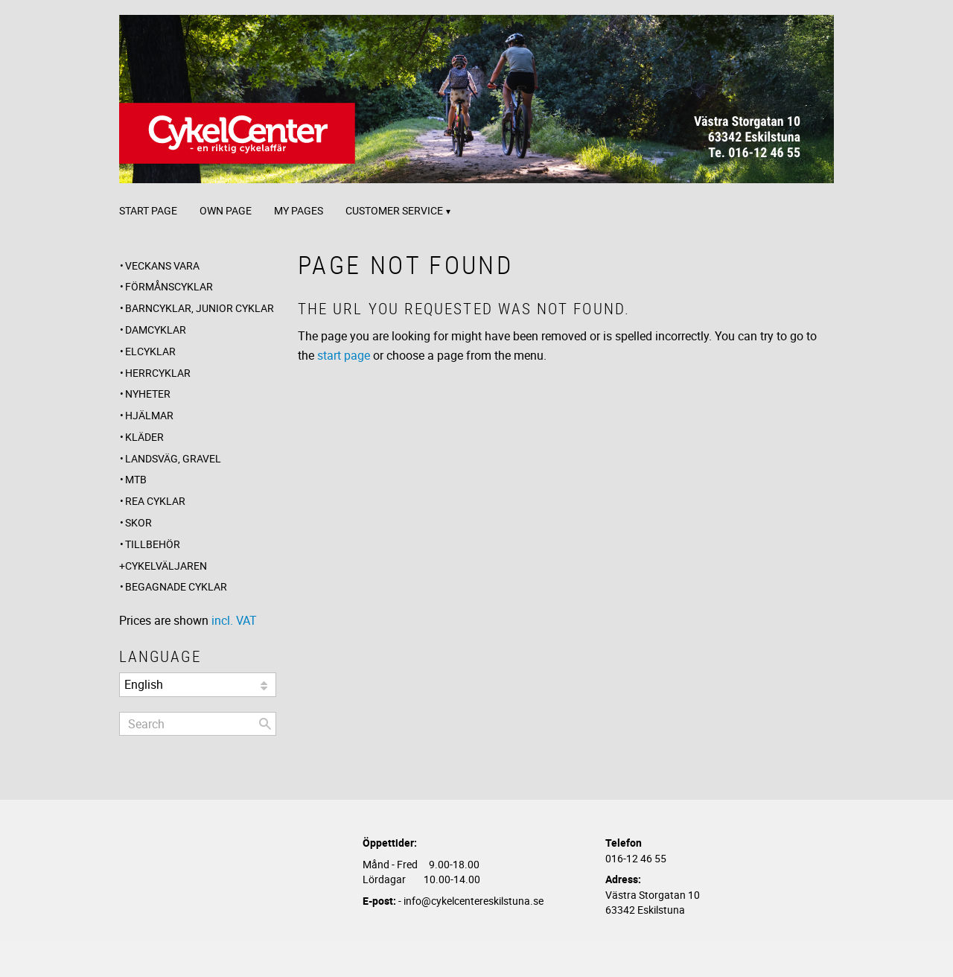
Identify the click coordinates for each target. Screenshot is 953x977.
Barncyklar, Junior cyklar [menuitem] (199, 308)
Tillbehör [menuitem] (152, 544)
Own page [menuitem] (226, 210)
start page (343, 355)
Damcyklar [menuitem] (155, 329)
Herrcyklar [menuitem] (158, 373)
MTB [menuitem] (136, 479)
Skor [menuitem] (138, 522)
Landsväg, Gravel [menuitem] (173, 458)
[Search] (265, 724)
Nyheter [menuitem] (147, 393)
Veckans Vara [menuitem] (162, 265)
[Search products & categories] (197, 724)
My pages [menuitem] (298, 210)
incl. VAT (234, 620)
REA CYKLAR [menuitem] (155, 501)
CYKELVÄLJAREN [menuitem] (166, 565)
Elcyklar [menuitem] (150, 351)
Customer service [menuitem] (394, 210)
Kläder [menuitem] (144, 437)
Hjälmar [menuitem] (149, 415)
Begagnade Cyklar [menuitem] (176, 586)
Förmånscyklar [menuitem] (169, 286)
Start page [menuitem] (148, 210)
